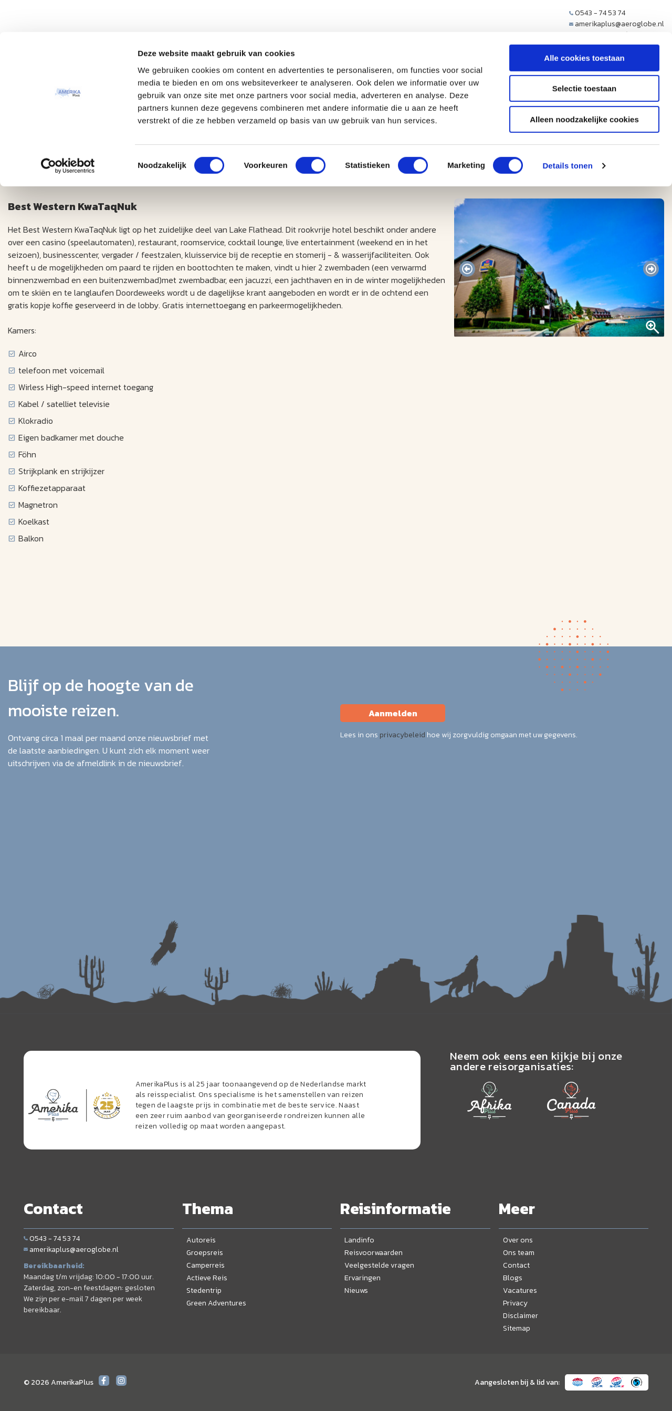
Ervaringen (362, 1277)
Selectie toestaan (584, 57)
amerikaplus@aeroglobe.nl (71, 1249)
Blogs (512, 1277)
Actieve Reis (206, 1277)
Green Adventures (216, 1303)
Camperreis (205, 1265)
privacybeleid (402, 734)
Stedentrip (204, 1290)
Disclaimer (520, 1315)
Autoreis (201, 1240)
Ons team (518, 1252)
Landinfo (359, 1240)
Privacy (515, 1303)
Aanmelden (393, 713)
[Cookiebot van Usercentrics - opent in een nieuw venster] (68, 134)
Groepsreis (204, 1252)
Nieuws (356, 1290)
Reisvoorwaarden (373, 1252)
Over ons (518, 1240)
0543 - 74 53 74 (52, 1238)
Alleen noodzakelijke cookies (584, 87)
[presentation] (467, 269)
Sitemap (516, 1328)
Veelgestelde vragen (379, 1265)
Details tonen (567, 133)
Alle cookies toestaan (584, 26)
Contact (516, 1265)
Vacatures (520, 1290)
